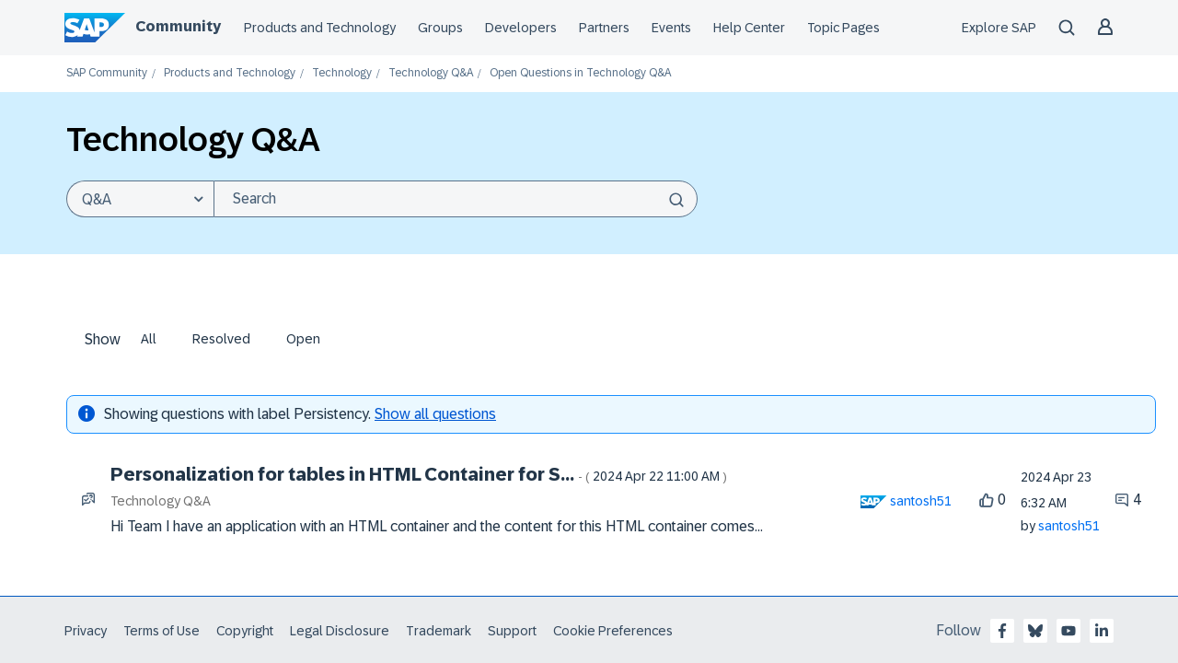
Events (671, 27)
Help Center (749, 27)
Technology (342, 73)
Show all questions (435, 414)
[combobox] (456, 198)
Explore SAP (999, 27)
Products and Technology (320, 27)
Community (178, 26)
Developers (521, 27)
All (148, 339)
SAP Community (106, 73)
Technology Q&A (430, 73)
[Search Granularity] (140, 198)
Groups (440, 27)
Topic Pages (843, 27)
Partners (604, 27)
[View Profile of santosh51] (921, 501)
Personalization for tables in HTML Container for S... (418, 474)
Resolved (221, 339)
